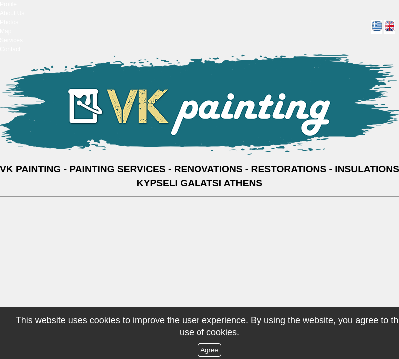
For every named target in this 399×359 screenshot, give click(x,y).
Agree (209, 350)
